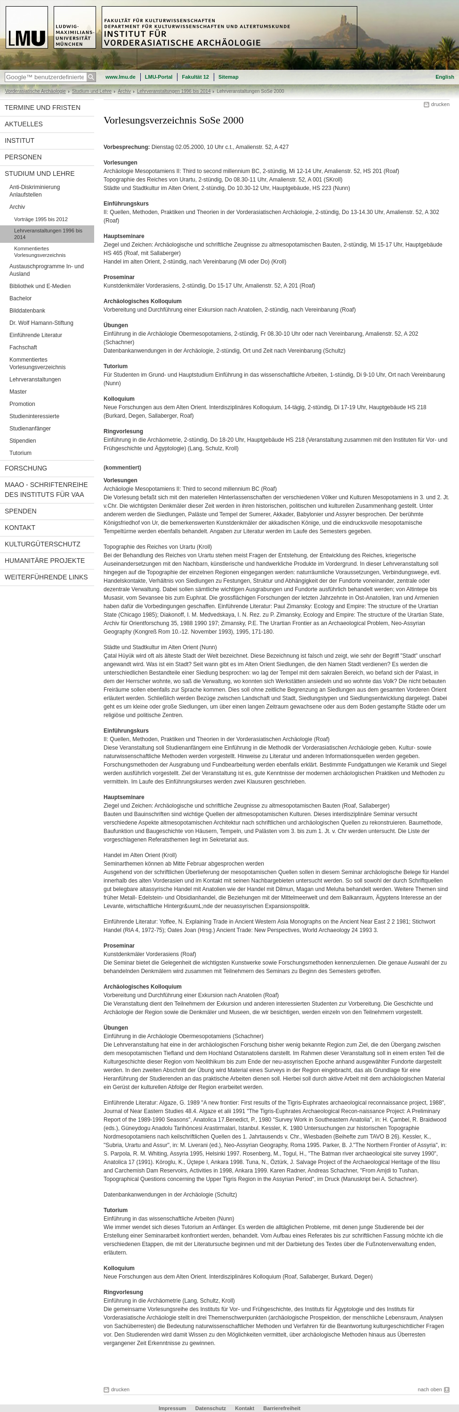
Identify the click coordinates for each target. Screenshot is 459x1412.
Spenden (21, 511)
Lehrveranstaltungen (35, 379)
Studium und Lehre (92, 91)
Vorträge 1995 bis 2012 (41, 219)
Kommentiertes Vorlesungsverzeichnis (39, 252)
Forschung (26, 468)
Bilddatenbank (27, 310)
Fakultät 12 (195, 77)
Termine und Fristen (43, 107)
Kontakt (20, 527)
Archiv (124, 91)
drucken (440, 104)
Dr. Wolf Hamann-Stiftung (41, 323)
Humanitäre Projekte (45, 560)
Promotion (22, 404)
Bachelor (20, 298)
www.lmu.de (120, 77)
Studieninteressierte (34, 416)
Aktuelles (24, 124)
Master (18, 391)
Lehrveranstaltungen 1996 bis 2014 (174, 91)
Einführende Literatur (35, 335)
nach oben (430, 1389)
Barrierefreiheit (281, 1408)
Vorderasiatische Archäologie (35, 91)
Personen (23, 157)
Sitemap (228, 77)
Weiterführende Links (46, 577)
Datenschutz (210, 1408)
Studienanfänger (30, 428)
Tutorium (20, 453)
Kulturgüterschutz (43, 544)
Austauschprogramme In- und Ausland (46, 270)
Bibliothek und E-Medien (40, 286)
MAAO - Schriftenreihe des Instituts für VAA (46, 489)
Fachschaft (23, 347)
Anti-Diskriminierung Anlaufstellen (34, 191)
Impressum (172, 1408)
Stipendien (22, 441)
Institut (19, 140)
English (444, 77)
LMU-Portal (159, 77)
